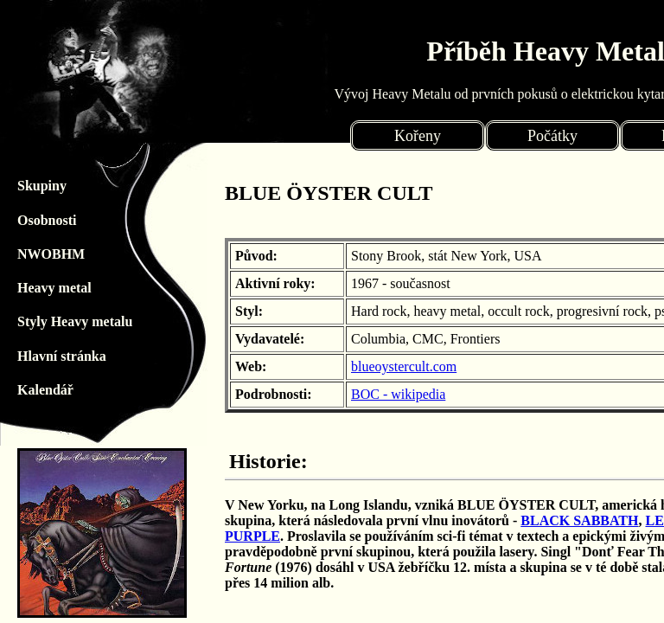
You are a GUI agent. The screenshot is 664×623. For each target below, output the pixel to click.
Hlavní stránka (26, 356)
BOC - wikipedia (398, 394)
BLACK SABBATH (579, 520)
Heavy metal (26, 287)
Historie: (268, 461)
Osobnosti (26, 220)
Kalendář (26, 389)
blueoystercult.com (403, 366)
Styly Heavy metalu (26, 321)
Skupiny (26, 185)
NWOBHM (26, 254)
